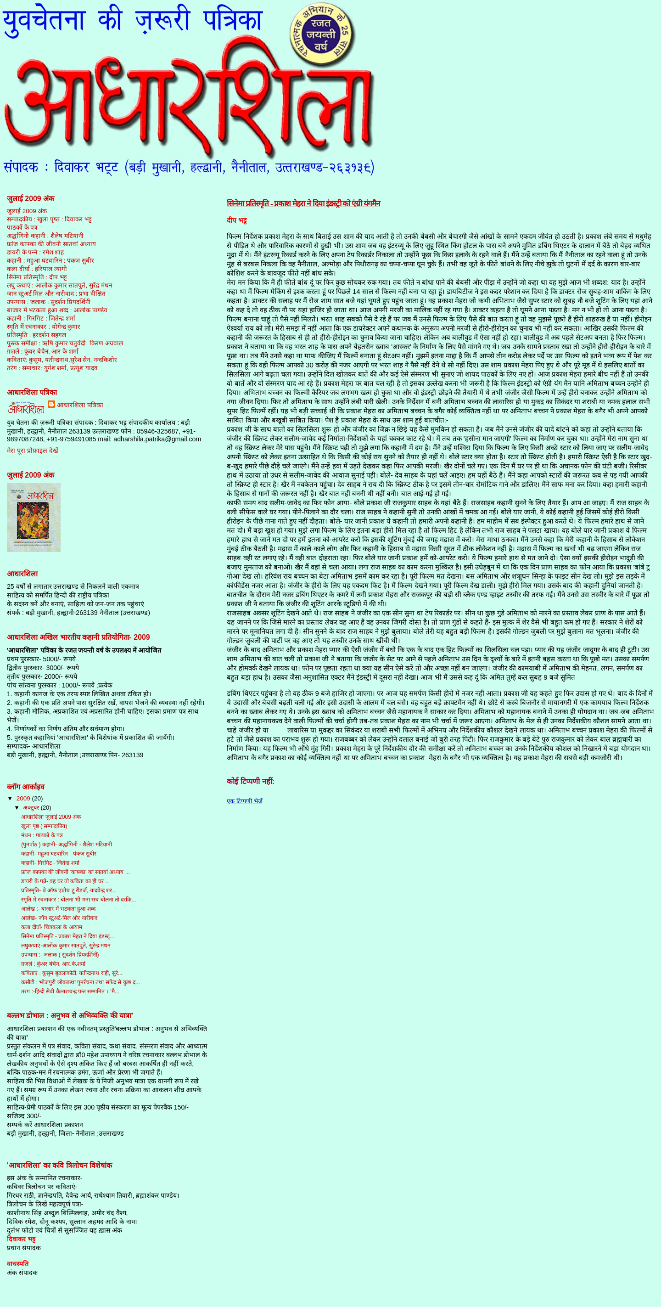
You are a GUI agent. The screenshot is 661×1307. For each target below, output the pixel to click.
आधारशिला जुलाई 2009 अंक (51, 817)
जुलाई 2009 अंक (27, 211)
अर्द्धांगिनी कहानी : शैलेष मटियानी (45, 235)
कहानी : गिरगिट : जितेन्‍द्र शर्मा (41, 318)
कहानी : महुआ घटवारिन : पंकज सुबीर (50, 260)
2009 (24, 798)
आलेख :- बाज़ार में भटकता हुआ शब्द (58, 909)
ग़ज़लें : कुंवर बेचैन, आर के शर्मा (42, 351)
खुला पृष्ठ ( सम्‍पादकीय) (44, 826)
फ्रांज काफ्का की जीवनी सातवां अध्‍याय (51, 244)
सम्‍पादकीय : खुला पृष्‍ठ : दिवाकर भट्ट (49, 219)
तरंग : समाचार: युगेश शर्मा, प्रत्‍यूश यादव (52, 368)
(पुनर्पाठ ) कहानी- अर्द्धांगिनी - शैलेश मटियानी (66, 844)
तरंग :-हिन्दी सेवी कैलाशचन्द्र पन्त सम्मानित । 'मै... (70, 991)
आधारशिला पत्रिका (80, 405)
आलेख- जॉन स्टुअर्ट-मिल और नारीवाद (59, 918)
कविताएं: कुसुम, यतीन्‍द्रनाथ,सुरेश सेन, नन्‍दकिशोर (62, 359)
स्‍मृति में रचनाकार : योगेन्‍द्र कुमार (43, 326)
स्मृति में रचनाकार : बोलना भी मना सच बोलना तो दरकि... (78, 899)
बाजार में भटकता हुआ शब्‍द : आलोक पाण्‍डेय (57, 310)
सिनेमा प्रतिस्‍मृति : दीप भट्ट (37, 277)
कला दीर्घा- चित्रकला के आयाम (51, 927)
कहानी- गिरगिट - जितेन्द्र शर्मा (50, 863)
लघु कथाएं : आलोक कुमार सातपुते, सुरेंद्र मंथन (59, 285)
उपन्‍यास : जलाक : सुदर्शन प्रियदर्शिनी (48, 302)
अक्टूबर (32, 807)
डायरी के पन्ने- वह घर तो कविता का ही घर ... (65, 881)
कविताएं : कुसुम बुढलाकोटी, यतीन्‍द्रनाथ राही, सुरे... (72, 973)
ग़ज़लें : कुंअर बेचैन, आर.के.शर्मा (53, 964)
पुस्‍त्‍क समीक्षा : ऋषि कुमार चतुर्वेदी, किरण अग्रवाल (65, 343)
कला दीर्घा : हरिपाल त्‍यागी (37, 268)
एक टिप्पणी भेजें (244, 801)
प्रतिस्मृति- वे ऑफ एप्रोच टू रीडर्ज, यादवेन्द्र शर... (69, 890)
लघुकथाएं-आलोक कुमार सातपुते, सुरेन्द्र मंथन (66, 945)
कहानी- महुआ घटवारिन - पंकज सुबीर (58, 854)
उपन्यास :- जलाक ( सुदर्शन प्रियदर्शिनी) (60, 955)
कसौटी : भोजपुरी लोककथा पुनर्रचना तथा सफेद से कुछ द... (80, 982)
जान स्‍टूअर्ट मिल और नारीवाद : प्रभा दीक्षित (56, 293)
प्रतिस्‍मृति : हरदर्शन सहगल (36, 335)
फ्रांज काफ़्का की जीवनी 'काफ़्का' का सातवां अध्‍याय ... (75, 872)
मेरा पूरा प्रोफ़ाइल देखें (32, 450)
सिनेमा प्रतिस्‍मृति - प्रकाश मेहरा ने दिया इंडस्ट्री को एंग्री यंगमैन (303, 203)
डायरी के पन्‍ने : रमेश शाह (35, 252)
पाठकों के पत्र (22, 227)
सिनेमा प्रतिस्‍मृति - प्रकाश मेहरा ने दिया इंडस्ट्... (67, 936)
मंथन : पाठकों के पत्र (42, 835)
